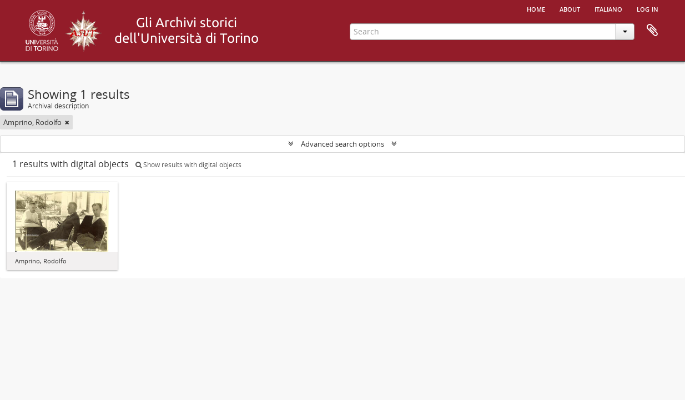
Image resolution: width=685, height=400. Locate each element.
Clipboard (652, 30)
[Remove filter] (67, 122)
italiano (608, 8)
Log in (647, 8)
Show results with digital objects (188, 164)
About (570, 8)
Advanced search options (342, 144)
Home (536, 8)
